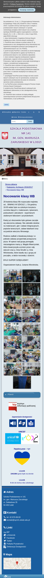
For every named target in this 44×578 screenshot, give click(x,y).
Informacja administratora (25, 117)
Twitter (7, 541)
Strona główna (6, 112)
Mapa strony (16, 112)
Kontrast (14, 117)
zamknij (6, 104)
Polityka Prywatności (13, 544)
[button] (2, 162)
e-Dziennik (9, 535)
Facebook (9, 538)
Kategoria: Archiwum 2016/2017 (20, 187)
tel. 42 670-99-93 (11, 517)
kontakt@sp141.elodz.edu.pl (16, 520)
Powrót (10, 395)
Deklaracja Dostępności (14, 547)
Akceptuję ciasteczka (27, 10)
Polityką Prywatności (17, 4)
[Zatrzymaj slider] (22, 174)
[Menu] (22, 178)
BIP (6, 532)
